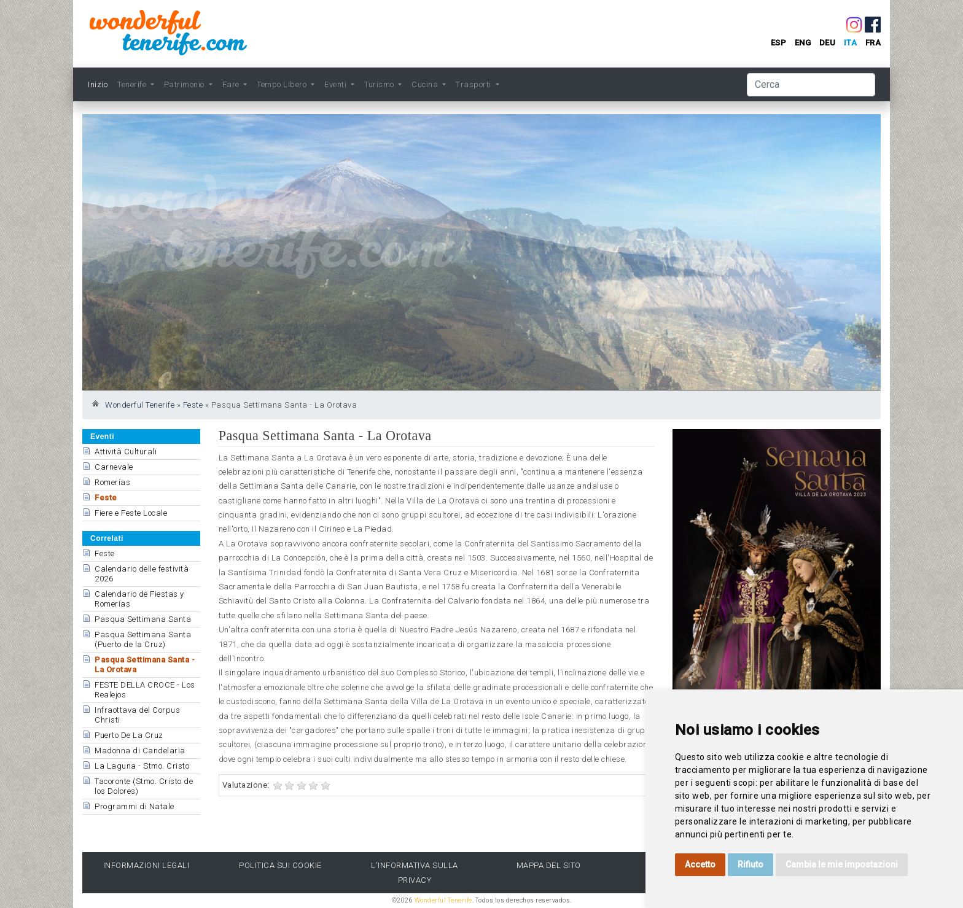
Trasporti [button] (474, 84)
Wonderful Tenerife (139, 404)
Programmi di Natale (134, 806)
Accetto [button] (700, 864)
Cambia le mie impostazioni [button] (842, 864)
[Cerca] (811, 84)
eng (803, 42)
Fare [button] (232, 84)
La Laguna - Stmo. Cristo (142, 765)
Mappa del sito (549, 865)
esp (779, 42)
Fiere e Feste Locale (131, 513)
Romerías (112, 482)
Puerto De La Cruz (129, 735)
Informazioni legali (146, 865)
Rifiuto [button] (750, 864)
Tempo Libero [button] (283, 84)
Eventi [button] (336, 84)
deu (827, 42)
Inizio (97, 84)
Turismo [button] (380, 84)
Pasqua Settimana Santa (143, 619)
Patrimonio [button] (185, 84)
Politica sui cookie (280, 865)
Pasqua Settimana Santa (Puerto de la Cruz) (143, 639)
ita (850, 42)
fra (873, 42)
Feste (193, 404)
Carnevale (114, 466)
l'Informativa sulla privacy (414, 872)
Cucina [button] (425, 84)
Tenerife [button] (133, 84)
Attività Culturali (126, 451)
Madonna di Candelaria (140, 750)
